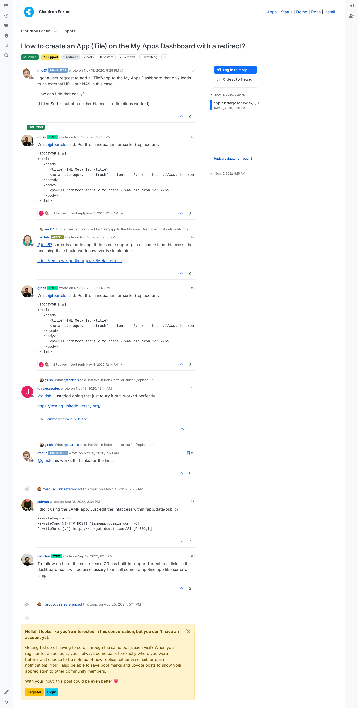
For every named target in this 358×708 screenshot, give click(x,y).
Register (34, 692)
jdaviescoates (48, 388)
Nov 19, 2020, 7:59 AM (101, 453)
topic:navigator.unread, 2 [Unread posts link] (233, 158)
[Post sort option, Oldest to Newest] (235, 79)
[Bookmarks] (6, 46)
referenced (73, 489)
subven (43, 502)
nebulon (43, 556)
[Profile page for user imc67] (27, 74)
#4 (193, 388)
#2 (193, 237)
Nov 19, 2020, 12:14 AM (94, 388)
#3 (193, 137)
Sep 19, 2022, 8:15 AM (95, 556)
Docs (316, 11)
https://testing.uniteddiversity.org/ (69, 405)
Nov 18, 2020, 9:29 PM (101, 70)
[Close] (188, 631)
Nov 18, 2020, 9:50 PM (97, 237)
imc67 (42, 70)
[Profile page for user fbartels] (27, 241)
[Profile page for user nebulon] (27, 560)
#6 (193, 502)
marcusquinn (52, 489)
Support (50, 57)
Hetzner (82, 419)
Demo (301, 11)
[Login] (351, 6)
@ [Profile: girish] (44, 395)
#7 (193, 556)
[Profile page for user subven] (27, 505)
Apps (272, 11)
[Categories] (6, 6)
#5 (193, 453)
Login (51, 692)
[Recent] (6, 16)
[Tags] (6, 26)
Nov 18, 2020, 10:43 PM (92, 137)
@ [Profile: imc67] (44, 244)
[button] (6, 692)
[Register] (351, 16)
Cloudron (51, 419)
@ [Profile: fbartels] (57, 144)
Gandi (69, 419)
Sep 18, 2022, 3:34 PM (82, 502)
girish (41, 137)
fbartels (43, 237)
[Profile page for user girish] (27, 140)
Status (286, 11)
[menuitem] (351, 6)
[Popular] (6, 36)
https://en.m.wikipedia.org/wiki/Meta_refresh (79, 260)
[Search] (6, 56)
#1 (193, 70)
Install (329, 11)
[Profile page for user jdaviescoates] (27, 392)
